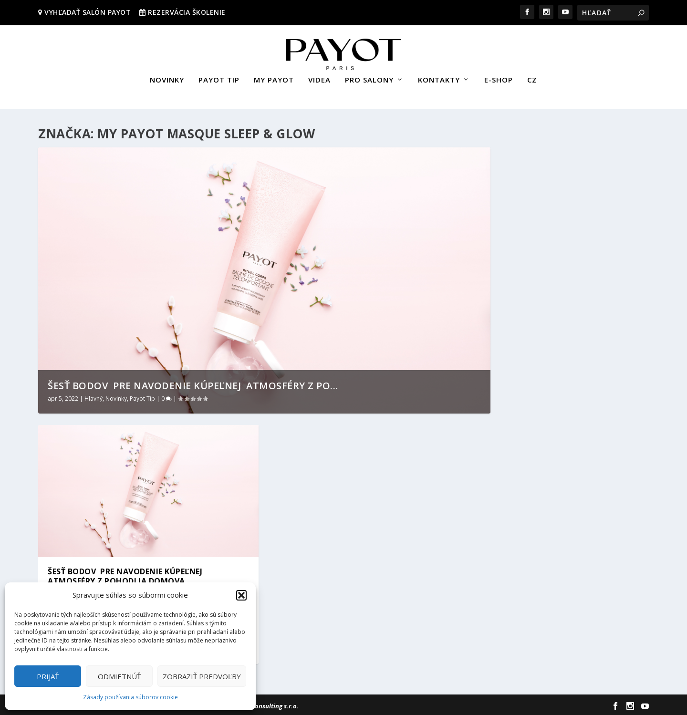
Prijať (48, 676)
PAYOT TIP (218, 77)
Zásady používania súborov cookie (130, 697)
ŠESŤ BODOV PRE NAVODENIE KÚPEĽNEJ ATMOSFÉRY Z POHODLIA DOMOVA (126, 574)
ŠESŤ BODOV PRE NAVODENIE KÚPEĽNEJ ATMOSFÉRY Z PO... (193, 383)
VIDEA (319, 77)
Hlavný (93, 397)
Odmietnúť (119, 676)
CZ (532, 77)
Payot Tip (142, 397)
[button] (241, 595)
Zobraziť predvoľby (202, 676)
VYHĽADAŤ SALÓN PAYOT (86, 12)
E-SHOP (498, 77)
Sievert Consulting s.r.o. (264, 704)
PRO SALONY (369, 77)
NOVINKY (167, 77)
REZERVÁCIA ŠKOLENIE (187, 12)
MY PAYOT (274, 77)
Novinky (116, 397)
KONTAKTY (439, 77)
